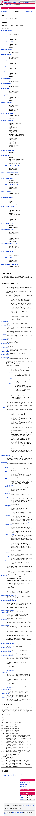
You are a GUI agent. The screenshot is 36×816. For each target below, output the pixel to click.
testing (21, 797)
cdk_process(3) (11, 670)
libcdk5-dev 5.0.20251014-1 (28, 805)
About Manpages (12, 2)
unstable (6, 4)
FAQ (19, 2)
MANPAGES (6, 0)
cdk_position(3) (6, 775)
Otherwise (11, 383)
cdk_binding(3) (10, 773)
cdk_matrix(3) (4, 11)
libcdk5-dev (11, 4)
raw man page (23, 786)
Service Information (25, 2)
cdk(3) (3, 773)
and (9, 485)
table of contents (25, 789)
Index (5, 2)
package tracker (24, 784)
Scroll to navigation (6, 8)
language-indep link (25, 782)
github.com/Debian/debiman (17, 812)
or (12, 372)
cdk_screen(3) (14, 775)
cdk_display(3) (25, 522)
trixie (21, 795)
